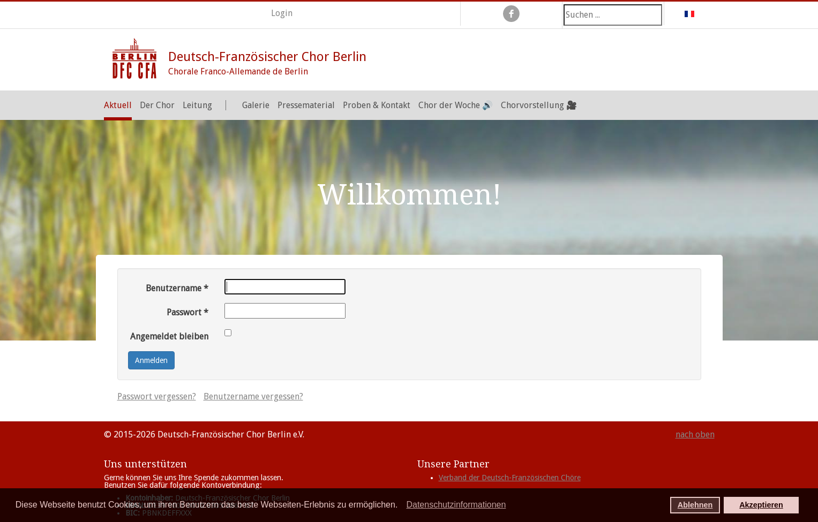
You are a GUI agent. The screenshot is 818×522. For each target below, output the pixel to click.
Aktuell (118, 105)
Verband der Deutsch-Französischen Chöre (510, 477)
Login (281, 13)
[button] (401, 506)
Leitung (197, 105)
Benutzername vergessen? (253, 396)
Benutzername (177, 288)
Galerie (255, 105)
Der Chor (157, 105)
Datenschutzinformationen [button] (456, 504)
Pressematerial (306, 105)
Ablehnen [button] (695, 505)
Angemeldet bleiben (169, 336)
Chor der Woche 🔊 (455, 105)
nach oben (695, 434)
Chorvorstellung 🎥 (539, 105)
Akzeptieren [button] (761, 505)
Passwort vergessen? (156, 396)
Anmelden (151, 360)
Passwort (187, 312)
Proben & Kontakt (376, 105)
